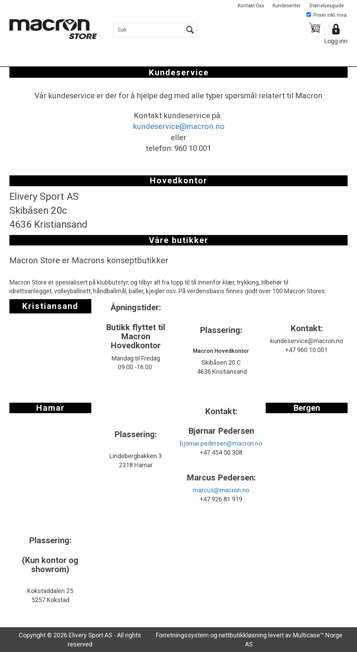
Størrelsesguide (326, 5)
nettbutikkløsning (243, 635)
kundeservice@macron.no (179, 126)
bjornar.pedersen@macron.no (221, 443)
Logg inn (336, 41)
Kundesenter (287, 5)
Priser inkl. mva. (327, 15)
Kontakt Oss (251, 5)
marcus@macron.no (221, 490)
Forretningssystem (182, 635)
